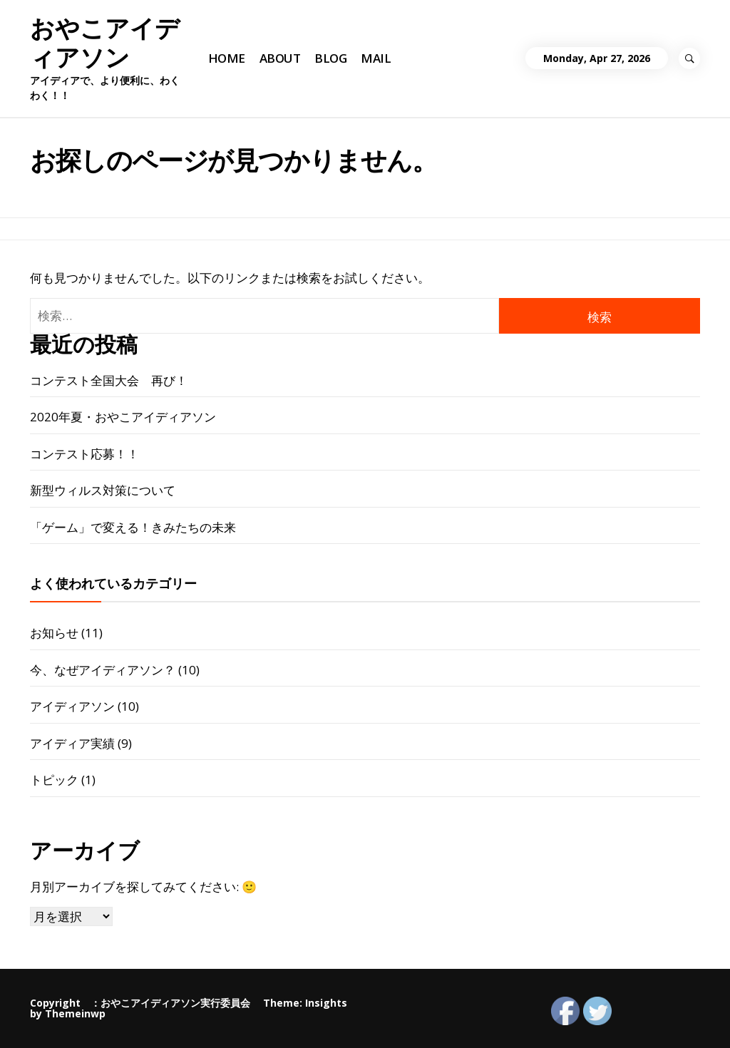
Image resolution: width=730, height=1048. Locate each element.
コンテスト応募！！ (84, 454)
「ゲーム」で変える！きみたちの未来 (133, 527)
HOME (226, 58)
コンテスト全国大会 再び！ (108, 380)
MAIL (376, 58)
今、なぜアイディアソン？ (102, 670)
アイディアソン (72, 706)
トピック (54, 779)
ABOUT (279, 58)
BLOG (330, 58)
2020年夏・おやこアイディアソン (123, 417)
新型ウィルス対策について (102, 490)
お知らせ (54, 633)
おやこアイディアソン (105, 43)
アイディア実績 (72, 743)
